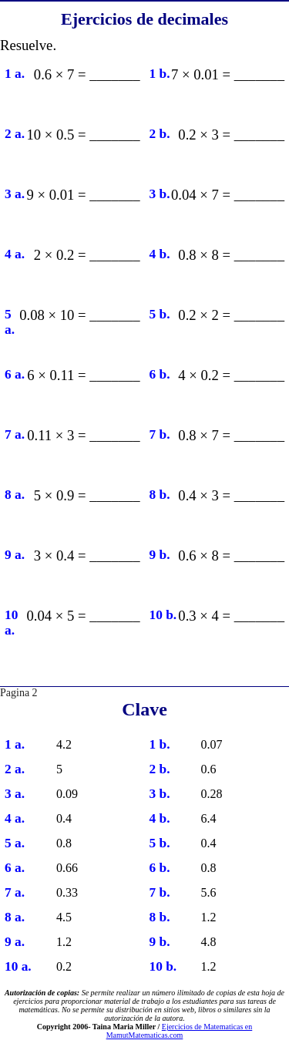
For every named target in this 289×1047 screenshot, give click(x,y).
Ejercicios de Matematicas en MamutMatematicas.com (179, 1030)
